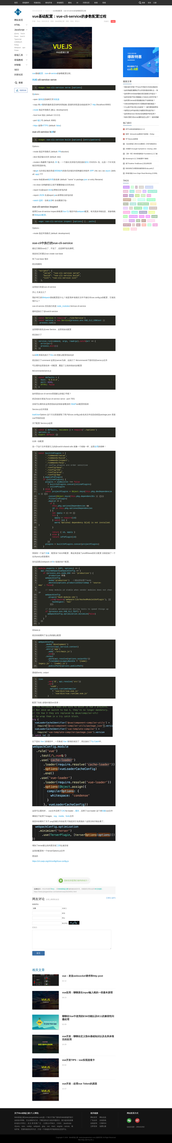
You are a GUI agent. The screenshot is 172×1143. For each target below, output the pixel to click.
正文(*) (34, 927)
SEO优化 (143, 212)
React (16, 36)
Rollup (16, 45)
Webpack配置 (40, 215)
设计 (143, 221)
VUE (34, 79)
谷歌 (148, 216)
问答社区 (86, 3)
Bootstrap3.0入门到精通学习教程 (137, 158)
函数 (37, 355)
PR (59, 152)
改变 (50, 200)
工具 (58, 846)
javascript (149, 187)
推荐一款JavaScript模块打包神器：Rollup (140, 134)
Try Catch (95, 741)
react (125, 208)
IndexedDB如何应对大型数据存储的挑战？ (140, 104)
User (38, 415)
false (58, 126)
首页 (16, 3)
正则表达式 (18, 42)
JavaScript (151, 200)
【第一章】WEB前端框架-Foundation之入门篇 (142, 154)
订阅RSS (102, 1123)
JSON (41, 195)
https (36, 126)
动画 (145, 208)
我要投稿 (21, 90)
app (37, 174)
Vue (138, 221)
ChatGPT (127, 200)
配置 (41, 73)
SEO (16, 70)
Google (133, 204)
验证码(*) (65, 923)
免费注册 (102, 1126)
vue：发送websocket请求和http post (82, 976)
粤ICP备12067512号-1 (86, 1140)
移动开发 (48, 3)
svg (55, 816)
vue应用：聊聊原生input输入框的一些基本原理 (87, 992)
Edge (155, 225)
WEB (56, 171)
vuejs (113, 21)
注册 (154, 3)
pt (34, 94)
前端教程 (141, 200)
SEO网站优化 (143, 204)
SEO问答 (153, 208)
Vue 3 (65, 741)
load (34, 415)
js (55, 195)
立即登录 (93, 1126)
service (54, 73)
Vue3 (132, 191)
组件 (60, 171)
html (50, 190)
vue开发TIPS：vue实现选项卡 (78, 1060)
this (51, 355)
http (94, 105)
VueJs (23, 33)
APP (92, 171)
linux (125, 216)
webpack (81, 211)
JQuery (126, 187)
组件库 (51, 179)
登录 (149, 3)
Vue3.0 (22, 36)
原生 (87, 162)
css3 (137, 195)
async (108, 171)
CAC (63, 811)
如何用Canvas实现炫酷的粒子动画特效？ (139, 100)
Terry (53, 889)
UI (77, 3)
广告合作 (93, 1120)
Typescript (17, 39)
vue (33, 73)
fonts (68, 816)
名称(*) (64, 908)
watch (36, 200)
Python (126, 229)
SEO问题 (138, 208)
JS (56, 162)
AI (53, 562)
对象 (47, 553)
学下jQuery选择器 (132, 139)
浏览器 (56, 99)
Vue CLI (66, 211)
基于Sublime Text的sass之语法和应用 (139, 163)
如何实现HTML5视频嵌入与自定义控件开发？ (141, 97)
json (85, 179)
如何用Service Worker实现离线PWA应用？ (140, 114)
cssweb (152, 212)
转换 (104, 811)
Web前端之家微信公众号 (129, 1120)
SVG (125, 195)
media (61, 816)
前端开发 (127, 225)
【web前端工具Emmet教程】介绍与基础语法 (141, 144)
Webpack (17, 47)
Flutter (16, 50)
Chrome (127, 212)
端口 (39, 120)
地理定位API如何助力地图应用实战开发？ (139, 110)
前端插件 (25, 3)
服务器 (41, 99)
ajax (23, 47)
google (154, 216)
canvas (134, 212)
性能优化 (37, 3)
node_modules (63, 306)
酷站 (70, 3)
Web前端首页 (37, 11)
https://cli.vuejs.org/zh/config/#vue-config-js (50, 861)
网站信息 (102, 1117)
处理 (96, 447)
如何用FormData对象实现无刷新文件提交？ (140, 94)
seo (144, 191)
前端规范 (60, 3)
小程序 (153, 204)
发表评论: (35, 904)
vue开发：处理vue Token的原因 (79, 1083)
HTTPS (45, 126)
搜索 (141, 3)
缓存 (77, 811)
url (41, 105)
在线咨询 (93, 1123)
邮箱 (63, 913)
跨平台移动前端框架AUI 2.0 (135, 129)
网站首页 (18, 20)
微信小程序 (152, 191)
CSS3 (142, 216)
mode (36, 110)
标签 (96, 3)
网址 (63, 918)
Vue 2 (42, 741)
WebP (73, 404)
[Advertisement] (141, 29)
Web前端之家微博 (137, 1120)
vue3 (131, 195)
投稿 (104, 3)
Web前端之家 (63, 889)
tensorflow (133, 216)
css (131, 208)
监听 (41, 200)
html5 (126, 191)
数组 (125, 221)
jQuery (16, 33)
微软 (144, 225)
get (37, 171)
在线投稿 (102, 1120)
